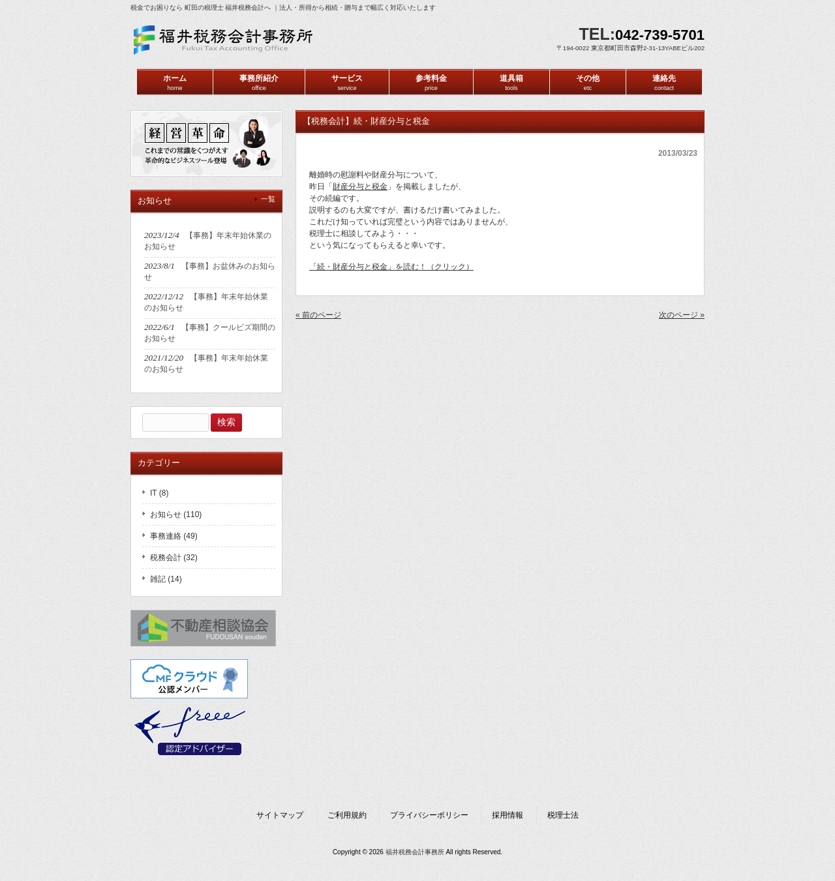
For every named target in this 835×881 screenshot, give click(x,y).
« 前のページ (318, 315)
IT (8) (159, 493)
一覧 (268, 199)
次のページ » (682, 315)
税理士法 (563, 815)
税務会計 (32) (174, 557)
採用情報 (507, 815)
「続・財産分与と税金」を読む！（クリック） (391, 266)
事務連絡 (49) (174, 536)
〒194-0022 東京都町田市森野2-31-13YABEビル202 (630, 48)
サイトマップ (279, 815)
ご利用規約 (347, 815)
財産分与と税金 (360, 186)
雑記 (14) (166, 579)
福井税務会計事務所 (415, 852)
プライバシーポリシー (429, 815)
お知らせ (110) (176, 514)
